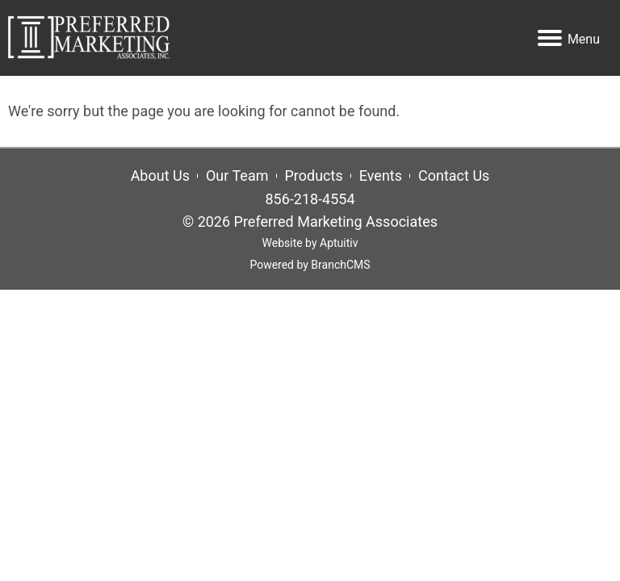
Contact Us (453, 175)
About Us (160, 175)
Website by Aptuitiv (310, 242)
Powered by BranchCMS (309, 264)
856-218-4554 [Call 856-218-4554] (309, 198)
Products (314, 175)
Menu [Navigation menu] (569, 39)
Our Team (237, 175)
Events (380, 175)
